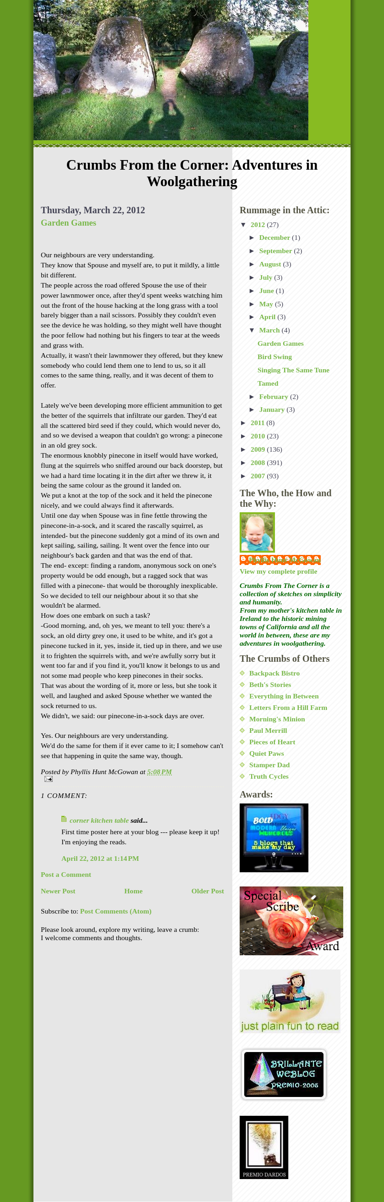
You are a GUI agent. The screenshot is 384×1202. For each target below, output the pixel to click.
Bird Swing (275, 356)
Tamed (268, 383)
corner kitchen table (99, 820)
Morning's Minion (277, 719)
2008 (259, 462)
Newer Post (58, 891)
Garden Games (68, 222)
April (268, 317)
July (266, 277)
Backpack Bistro (274, 673)
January (272, 409)
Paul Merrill (268, 730)
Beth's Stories (270, 684)
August (271, 264)
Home (133, 891)
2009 (259, 449)
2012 (259, 224)
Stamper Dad (269, 765)
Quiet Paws (266, 753)
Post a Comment (66, 874)
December (275, 237)
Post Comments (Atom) (116, 911)
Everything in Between (284, 696)
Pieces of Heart (272, 742)
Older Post (208, 891)
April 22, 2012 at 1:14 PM (100, 858)
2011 (258, 423)
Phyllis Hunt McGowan (285, 560)
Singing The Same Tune (293, 370)
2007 (259, 476)
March (270, 330)
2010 (259, 436)
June (267, 290)
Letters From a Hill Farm (288, 707)
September (276, 251)
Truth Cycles (269, 776)
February (274, 396)
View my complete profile (278, 571)
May (267, 304)
